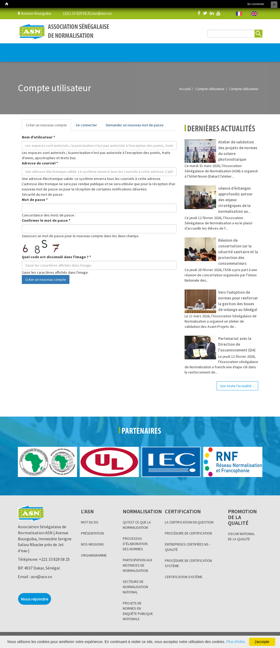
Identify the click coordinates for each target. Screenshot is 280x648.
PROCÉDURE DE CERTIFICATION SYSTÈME (188, 563)
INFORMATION (160, 50)
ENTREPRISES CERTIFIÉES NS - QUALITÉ (187, 547)
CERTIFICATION (79, 50)
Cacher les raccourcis (274, 4)
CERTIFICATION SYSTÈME (183, 576)
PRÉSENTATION (92, 533)
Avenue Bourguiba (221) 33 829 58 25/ (55, 13)
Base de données (189, 50)
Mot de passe (35, 199)
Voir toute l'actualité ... (237, 385)
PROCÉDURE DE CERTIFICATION (188, 533)
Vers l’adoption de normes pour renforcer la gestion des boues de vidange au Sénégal (238, 301)
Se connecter (255, 4)
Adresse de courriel (40, 163)
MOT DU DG (89, 522)
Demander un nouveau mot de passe (135, 125)
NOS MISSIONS (92, 544)
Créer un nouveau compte (48, 126)
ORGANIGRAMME (94, 555)
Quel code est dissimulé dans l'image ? (56, 257)
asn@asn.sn (102, 13)
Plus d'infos (235, 642)
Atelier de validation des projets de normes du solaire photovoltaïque (237, 150)
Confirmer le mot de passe (46, 220)
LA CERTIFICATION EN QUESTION (189, 522)
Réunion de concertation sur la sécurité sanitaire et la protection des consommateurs (238, 252)
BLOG (141, 50)
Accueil (185, 88)
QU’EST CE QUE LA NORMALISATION (137, 525)
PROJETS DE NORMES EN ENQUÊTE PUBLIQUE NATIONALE (138, 611)
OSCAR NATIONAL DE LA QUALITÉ (241, 536)
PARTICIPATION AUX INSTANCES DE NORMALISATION (137, 565)
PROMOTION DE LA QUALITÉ (114, 50)
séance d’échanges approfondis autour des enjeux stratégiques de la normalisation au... (235, 200)
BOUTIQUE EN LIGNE (233, 53)
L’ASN (26, 50)
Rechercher (258, 34)
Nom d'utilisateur (38, 137)
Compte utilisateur (210, 88)
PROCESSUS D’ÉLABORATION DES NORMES (135, 543)
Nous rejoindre (34, 599)
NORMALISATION (50, 50)
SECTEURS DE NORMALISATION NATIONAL (135, 586)
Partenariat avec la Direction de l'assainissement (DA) (237, 344)
